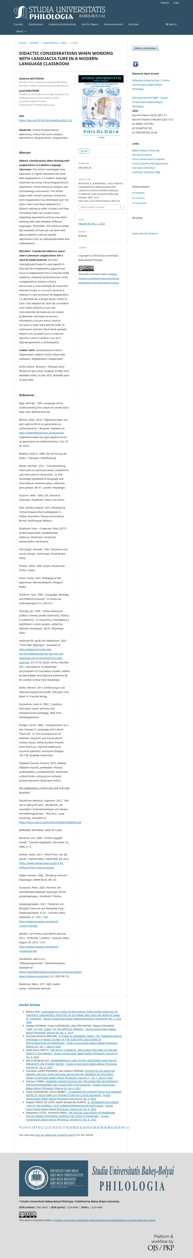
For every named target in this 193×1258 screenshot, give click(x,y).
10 (39, 1127)
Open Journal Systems (145, 233)
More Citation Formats (92, 207)
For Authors (138, 198)
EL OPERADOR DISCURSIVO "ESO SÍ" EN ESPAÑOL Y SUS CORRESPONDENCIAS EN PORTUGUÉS (72, 1104)
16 (60, 1127)
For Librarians (139, 203)
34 (122, 1127)
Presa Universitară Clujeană (148, 159)
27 (98, 1127)
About (20, 31)
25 (91, 1127)
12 (46, 1127)
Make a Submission (145, 48)
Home (22, 42)
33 (119, 1127)
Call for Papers (89, 24)
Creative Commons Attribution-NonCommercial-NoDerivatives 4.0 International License (98, 278)
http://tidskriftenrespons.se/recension (41, 432)
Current (18, 24)
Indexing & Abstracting (62, 24)
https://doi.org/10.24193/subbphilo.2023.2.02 (45, 120)
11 (42, 1127)
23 (84, 1127)
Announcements (113, 24)
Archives (134, 24)
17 (63, 1127)
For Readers (138, 192)
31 (112, 1127)
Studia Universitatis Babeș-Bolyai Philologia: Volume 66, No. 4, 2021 (70, 1086)
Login (176, 2)
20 (74, 1127)
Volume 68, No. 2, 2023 (54, 42)
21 (77, 1127)
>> (128, 1127)
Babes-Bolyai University (146, 150)
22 (80, 1127)
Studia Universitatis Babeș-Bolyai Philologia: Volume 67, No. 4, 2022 (67, 1117)
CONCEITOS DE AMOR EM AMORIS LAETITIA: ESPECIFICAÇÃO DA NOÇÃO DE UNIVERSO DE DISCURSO (70, 1072)
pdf (85, 151)
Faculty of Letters (142, 154)
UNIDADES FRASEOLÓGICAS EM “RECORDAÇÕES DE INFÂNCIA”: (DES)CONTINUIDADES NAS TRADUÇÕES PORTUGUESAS (72, 1083)
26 (94, 1127)
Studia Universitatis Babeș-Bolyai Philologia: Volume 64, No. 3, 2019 (71, 1030)
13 (49, 1127)
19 (70, 1127)
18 (67, 1127)
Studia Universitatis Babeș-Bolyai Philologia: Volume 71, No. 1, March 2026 (69, 1078)
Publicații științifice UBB (146, 172)
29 (105, 1127)
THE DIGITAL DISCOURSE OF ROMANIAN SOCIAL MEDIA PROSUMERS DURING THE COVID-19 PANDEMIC (70, 1114)
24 (87, 1127)
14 (53, 1127)
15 (56, 1127)
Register (165, 2)
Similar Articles (29, 1005)
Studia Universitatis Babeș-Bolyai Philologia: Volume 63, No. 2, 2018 (68, 1097)
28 (101, 1127)
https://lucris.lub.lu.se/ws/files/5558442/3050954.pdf (50, 822)
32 (115, 1127)
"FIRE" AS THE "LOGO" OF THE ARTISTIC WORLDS (55, 1029)
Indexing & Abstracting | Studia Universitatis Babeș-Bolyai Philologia (151, 85)
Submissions (35, 24)
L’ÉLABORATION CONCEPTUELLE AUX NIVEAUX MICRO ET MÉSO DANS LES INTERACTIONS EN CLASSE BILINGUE (73, 1093)
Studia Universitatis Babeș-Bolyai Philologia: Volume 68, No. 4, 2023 (69, 1107)
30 (108, 1127)
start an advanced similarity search (55, 1135)
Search (171, 24)
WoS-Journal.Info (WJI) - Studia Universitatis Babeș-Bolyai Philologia (150, 102)
